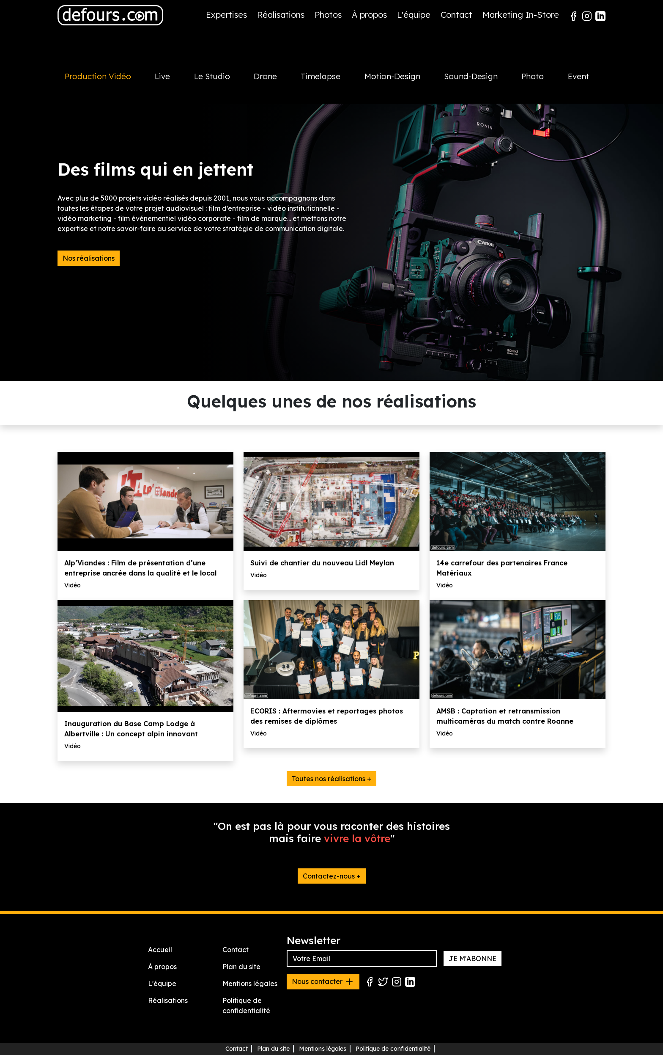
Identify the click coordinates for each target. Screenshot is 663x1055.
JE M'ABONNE (472, 958)
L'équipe (413, 14)
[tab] (103, 85)
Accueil (160, 949)
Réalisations (280, 14)
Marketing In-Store (520, 14)
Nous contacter (323, 982)
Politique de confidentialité (393, 1048)
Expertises (226, 14)
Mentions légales (249, 983)
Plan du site (241, 966)
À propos (369, 14)
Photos (328, 14)
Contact (456, 14)
